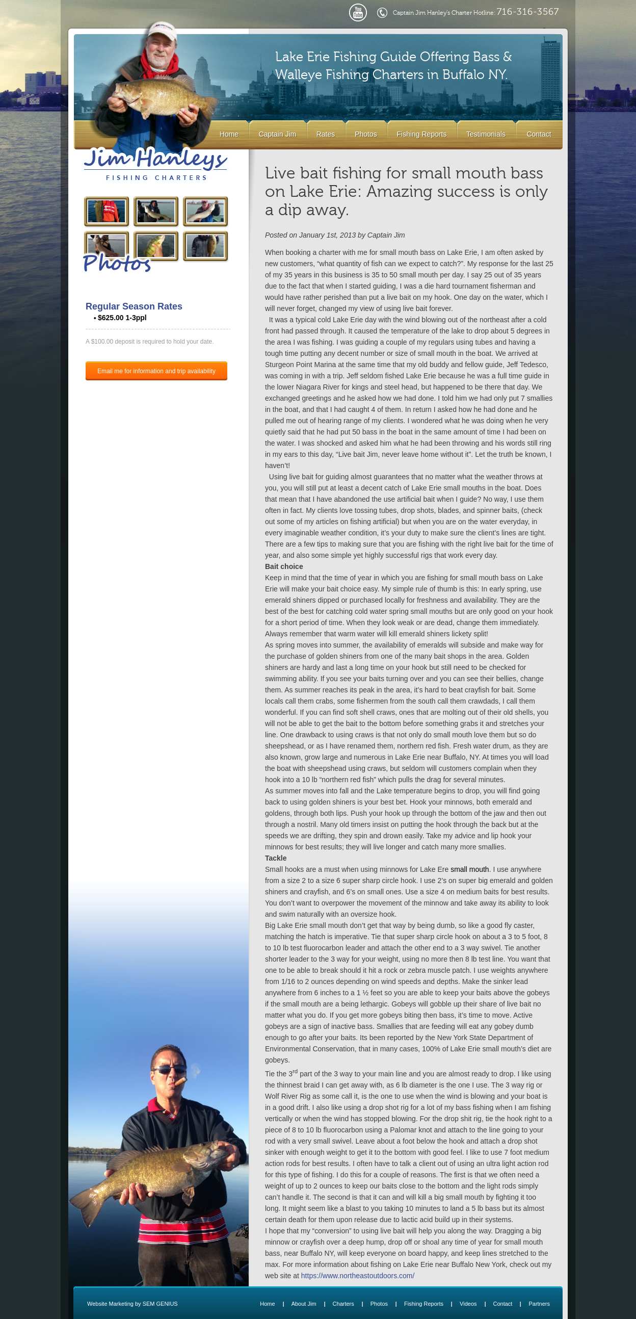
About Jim (304, 1304)
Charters (343, 1304)
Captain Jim (278, 134)
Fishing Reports (421, 134)
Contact (538, 134)
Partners (539, 1304)
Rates (325, 134)
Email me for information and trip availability (156, 371)
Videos (468, 1304)
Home (229, 134)
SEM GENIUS (160, 1304)
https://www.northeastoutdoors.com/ (358, 1276)
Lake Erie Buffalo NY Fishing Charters (156, 165)
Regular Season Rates (134, 306)
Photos (366, 134)
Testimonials (486, 134)
